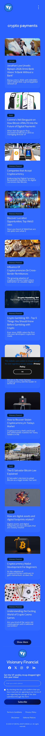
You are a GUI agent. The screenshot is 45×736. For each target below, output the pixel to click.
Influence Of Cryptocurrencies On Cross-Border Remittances (21, 270)
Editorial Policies (29, 718)
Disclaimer (15, 718)
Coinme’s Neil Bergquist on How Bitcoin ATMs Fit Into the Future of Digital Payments (22, 123)
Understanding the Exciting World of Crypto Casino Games (21, 614)
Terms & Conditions (14, 712)
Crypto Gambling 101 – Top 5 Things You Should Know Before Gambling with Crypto (22, 323)
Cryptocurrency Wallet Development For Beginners (22, 565)
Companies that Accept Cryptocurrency (19, 172)
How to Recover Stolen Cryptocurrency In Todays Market (20, 423)
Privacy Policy (30, 712)
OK (22, 372)
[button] (22, 642)
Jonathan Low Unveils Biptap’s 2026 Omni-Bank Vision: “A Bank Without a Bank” (20, 70)
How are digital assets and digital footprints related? (21, 518)
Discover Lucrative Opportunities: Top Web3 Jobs (20, 221)
